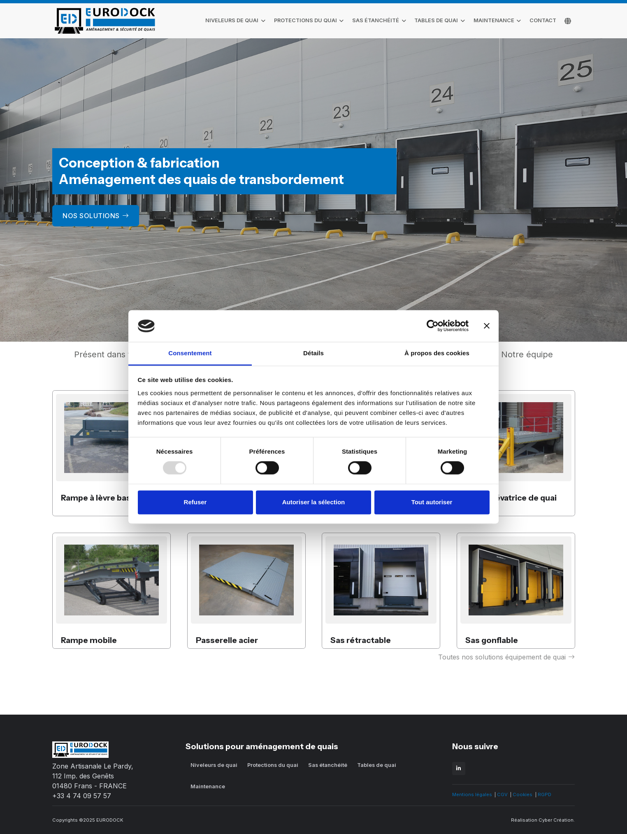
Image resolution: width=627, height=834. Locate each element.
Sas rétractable (360, 640)
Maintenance (494, 20)
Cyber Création (556, 820)
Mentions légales (472, 794)
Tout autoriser (432, 502)
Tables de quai (436, 20)
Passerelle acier (227, 640)
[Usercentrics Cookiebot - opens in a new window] (433, 326)
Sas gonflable (491, 640)
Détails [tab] (313, 352)
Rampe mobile (89, 640)
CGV (502, 794)
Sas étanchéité (375, 20)
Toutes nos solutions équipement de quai (506, 657)
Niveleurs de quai (231, 20)
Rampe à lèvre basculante (110, 498)
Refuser (195, 502)
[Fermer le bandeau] (487, 326)
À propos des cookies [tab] (436, 352)
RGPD (544, 794)
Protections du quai (305, 20)
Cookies (522, 794)
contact (542, 20)
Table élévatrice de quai (511, 498)
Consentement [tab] (189, 352)
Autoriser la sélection (313, 502)
